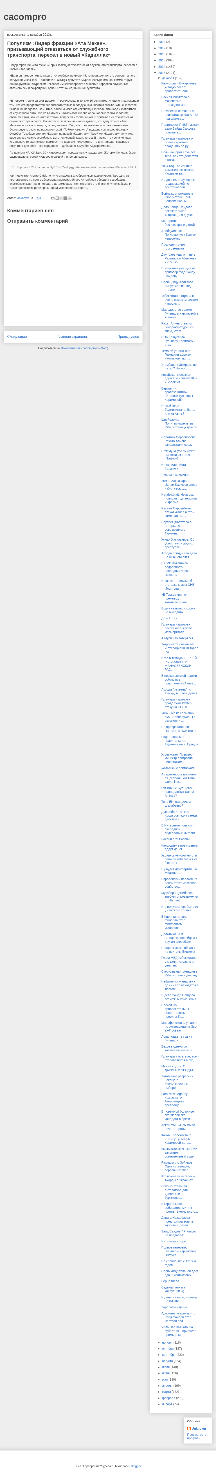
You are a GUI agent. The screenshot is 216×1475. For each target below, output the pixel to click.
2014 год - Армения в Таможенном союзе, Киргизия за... (177, 169)
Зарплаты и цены (174, 1307)
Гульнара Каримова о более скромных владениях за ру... (177, 142)
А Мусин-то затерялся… (179, 638)
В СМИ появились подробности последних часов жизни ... (175, 568)
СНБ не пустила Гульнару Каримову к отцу (178, 341)
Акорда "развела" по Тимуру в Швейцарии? (179, 691)
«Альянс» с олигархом (177, 768)
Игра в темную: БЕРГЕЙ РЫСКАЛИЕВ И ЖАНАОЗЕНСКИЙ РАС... (179, 663)
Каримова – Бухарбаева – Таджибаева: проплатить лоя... (178, 87)
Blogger (136, 1466)
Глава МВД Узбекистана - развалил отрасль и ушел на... (179, 961)
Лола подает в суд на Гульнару (176, 1038)
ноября (167, 1342)
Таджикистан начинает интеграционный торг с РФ (179, 648)
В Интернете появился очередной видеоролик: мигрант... (179, 829)
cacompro (25, 17)
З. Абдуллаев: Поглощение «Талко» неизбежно (178, 234)
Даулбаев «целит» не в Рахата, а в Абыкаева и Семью (178, 258)
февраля (169, 1398)
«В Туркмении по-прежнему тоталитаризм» (174, 598)
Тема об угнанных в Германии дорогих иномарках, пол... (176, 354)
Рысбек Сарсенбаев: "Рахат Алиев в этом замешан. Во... (178, 512)
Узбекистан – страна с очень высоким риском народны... (179, 299)
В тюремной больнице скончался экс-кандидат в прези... (177, 1115)
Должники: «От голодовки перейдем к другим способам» (179, 937)
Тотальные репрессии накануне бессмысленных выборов (177, 1081)
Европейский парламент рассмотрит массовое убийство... (179, 883)
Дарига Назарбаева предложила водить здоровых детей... (177, 1221)
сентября (169, 1354)
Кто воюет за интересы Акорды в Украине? (178, 1178)
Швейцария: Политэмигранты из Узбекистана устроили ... (179, 425)
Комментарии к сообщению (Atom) (84, 348)
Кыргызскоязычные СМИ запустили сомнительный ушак (179, 1152)
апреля (167, 1385)
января (167, 1404)
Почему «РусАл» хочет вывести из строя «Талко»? (178, 454)
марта (167, 1391)
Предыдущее (128, 336)
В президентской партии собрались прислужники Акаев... (179, 679)
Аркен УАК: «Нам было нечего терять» (178, 1127)
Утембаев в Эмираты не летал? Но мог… (179, 366)
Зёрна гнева (170, 1281)
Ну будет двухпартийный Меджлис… (179, 871)
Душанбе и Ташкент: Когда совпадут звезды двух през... (179, 815)
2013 (162, 73)
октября (168, 1348)
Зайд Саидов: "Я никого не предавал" (178, 1233)
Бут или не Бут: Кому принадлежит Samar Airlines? (177, 792)
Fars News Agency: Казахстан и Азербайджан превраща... (175, 1099)
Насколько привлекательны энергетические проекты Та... (175, 1010)
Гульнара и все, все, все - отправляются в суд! (180, 1058)
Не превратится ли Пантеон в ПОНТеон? (178, 729)
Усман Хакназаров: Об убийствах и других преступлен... (177, 543)
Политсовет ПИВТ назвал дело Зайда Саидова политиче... (180, 128)
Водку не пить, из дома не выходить (178, 610)
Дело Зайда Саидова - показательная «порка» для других (177, 211)
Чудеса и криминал (175, 474)
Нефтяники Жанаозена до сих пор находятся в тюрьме (179, 985)
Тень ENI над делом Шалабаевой (176, 803)
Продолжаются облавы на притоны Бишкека (178, 949)
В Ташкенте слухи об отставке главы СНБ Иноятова (177, 584)
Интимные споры (173, 1241)
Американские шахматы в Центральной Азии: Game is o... (179, 778)
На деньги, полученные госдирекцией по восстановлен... (178, 183)
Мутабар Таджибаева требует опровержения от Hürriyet (179, 896)
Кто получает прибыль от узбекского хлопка (179, 908)
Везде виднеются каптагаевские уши (176, 1048)
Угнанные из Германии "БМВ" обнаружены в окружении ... (178, 717)
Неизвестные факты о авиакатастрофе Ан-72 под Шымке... (179, 114)
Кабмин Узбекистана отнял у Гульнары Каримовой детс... (176, 1139)
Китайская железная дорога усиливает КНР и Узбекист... (179, 378)
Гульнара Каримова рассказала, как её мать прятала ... (176, 628)
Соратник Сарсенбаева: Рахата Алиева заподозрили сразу (178, 441)
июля (166, 1367)
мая (165, 1379)
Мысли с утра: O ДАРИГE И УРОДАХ (177, 1068)
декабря (168, 78)
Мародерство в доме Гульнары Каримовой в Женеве (179, 313)
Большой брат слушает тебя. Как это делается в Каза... (179, 156)
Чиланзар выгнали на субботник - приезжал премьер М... (178, 1331)
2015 (162, 60)
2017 (162, 48)
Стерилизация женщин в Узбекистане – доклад (179, 973)
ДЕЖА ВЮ (169, 618)
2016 (162, 54)
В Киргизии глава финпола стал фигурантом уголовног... (174, 922)
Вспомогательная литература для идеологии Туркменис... (174, 1191)
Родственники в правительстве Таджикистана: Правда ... (179, 742)
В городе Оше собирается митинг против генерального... (179, 1207)
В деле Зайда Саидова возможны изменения (178, 997)
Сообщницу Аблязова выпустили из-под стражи (177, 286)
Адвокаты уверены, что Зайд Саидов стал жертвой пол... (178, 1317)
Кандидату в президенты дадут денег (179, 847)
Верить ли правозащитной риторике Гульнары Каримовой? (177, 394)
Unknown (199, 1428)
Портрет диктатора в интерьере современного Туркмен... (176, 527)
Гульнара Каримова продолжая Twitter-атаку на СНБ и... (176, 703)
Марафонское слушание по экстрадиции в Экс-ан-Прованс (179, 1026)
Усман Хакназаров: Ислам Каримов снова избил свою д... (179, 484)
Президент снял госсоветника (173, 246)
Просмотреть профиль (196, 1436)
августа (168, 1361)
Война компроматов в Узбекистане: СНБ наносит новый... (177, 197)
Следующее (17, 336)
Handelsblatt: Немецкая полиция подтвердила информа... (179, 498)
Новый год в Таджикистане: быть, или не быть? (178, 409)
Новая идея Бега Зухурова (173, 466)
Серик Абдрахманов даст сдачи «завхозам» (179, 1273)
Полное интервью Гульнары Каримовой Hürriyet (178, 1251)
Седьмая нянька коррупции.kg (173, 1289)
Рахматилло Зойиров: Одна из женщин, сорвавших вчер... (177, 1166)
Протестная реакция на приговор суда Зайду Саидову (178, 272)
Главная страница (72, 336)
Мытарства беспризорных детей (178, 222)
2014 (162, 66)
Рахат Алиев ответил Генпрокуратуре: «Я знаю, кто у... (177, 327)
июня (166, 1373)
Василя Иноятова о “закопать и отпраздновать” (175, 101)
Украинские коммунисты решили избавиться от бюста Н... (179, 859)
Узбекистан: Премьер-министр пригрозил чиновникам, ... (177, 758)
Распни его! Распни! (176, 839)
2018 (162, 42)
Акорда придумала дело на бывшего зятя (179, 555)
